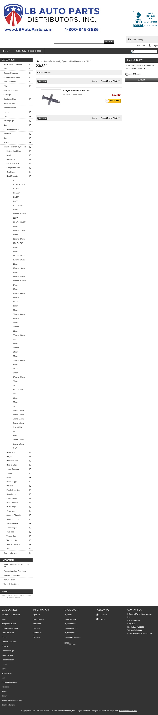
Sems (16, 595)
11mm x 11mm (19, 230)
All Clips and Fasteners (13, 64)
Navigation (8, 560)
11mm (15, 226)
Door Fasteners (10, 82)
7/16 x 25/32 (18, 427)
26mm (15, 364)
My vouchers (69, 633)
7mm (15, 436)
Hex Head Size (12, 461)
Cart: (138, 40)
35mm (15, 402)
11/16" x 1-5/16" (19, 222)
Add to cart (113, 101)
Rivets (6, 138)
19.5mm (16, 297)
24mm (15, 352)
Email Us (141, 80)
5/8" (14, 406)
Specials (36, 615)
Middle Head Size (13, 490)
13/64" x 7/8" (18, 243)
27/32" (15, 369)
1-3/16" (16, 197)
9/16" (15, 448)
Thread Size (11, 536)
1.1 (7, 597)
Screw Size (10, 511)
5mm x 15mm (18, 419)
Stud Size (10, 532)
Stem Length (11, 528)
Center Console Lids (12, 77)
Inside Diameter (12, 469)
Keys (5, 116)
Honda (17, 597)
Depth (8, 155)
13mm (15, 247)
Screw (11, 597)
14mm (15, 251)
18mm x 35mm (19, 293)
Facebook (103, 615)
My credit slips (70, 619)
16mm (15, 272)
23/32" (15, 339)
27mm (15, 373)
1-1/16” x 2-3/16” (19, 184)
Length (9, 477)
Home (5, 52)
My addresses (69, 624)
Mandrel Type (11, 482)
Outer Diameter (12, 494)
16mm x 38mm (19, 277)
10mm (15, 210)
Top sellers (37, 624)
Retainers (7, 134)
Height (9, 456)
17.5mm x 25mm (19, 281)
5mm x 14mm (18, 415)
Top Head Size (12, 540)
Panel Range (11, 498)
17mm (15, 285)
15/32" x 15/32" (19, 256)
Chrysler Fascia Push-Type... (77, 90)
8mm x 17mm (18, 440)
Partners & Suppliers (12, 575)
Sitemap (36, 637)
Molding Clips (9, 121)
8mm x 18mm (18, 444)
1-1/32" (16, 189)
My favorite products (72, 637)
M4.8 (10, 595)
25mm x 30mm (19, 360)
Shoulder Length (13, 519)
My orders (68, 615)
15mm (15, 264)
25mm (15, 356)
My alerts (70, 643)
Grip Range (10, 172)
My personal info (71, 628)
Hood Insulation (10, 108)
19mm (15, 306)
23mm (15, 343)
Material (9, 486)
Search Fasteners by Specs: (15, 147)
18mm (15, 289)
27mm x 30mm (19, 377)
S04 (2, 597)
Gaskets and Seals (11, 90)
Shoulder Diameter (13, 515)
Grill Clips (7, 95)
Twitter (102, 619)
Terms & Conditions (11, 584)
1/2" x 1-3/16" (18, 205)
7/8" (14, 431)
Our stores (37, 628)
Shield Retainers (10, 553)
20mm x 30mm (19, 314)
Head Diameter (12, 176)
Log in (155, 45)
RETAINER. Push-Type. (72, 95)
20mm (15, 310)
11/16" (15, 218)
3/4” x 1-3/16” (18, 389)
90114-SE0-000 (25, 595)
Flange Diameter (13, 168)
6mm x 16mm (18, 423)
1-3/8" (15, 201)
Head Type (10, 452)
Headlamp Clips (10, 99)
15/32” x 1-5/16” (19, 260)
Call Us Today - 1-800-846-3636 (28, 51)
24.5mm (16, 348)
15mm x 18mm (19, 268)
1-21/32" (16, 193)
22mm (15, 331)
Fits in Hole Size (12, 164)
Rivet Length (11, 507)
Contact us (37, 633)
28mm (15, 381)
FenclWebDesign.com (109, 711)
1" (14, 180)
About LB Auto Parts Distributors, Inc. (17, 566)
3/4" (14, 385)
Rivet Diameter (12, 502)
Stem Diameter (12, 523)
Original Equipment (11, 129)
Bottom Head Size (13, 151)
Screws (6, 142)
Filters (6, 86)
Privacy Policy (9, 580)
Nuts (5, 125)
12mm (15, 235)
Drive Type (10, 159)
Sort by (95, 81)
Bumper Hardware (11, 73)
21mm (15, 323)
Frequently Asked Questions (15, 571)
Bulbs (6, 69)
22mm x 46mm (19, 335)
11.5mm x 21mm (19, 214)
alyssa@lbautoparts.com (142, 633)
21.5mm (16, 318)
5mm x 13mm (18, 410)
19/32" (15, 302)
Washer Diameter (13, 544)
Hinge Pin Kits (9, 103)
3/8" (14, 394)
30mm (15, 398)
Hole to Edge (11, 465)
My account (71, 609)
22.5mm (16, 327)
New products (38, 619)
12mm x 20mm (19, 239)
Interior (6, 112)
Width (8, 549)
